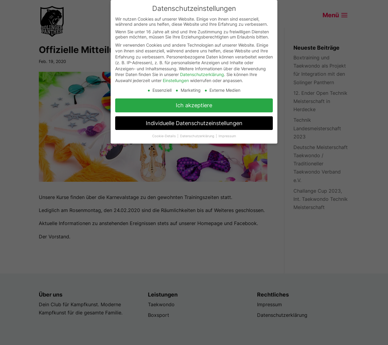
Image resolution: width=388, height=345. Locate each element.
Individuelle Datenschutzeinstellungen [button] (194, 123)
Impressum (227, 136)
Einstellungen (176, 80)
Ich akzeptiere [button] (194, 105)
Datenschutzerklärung (202, 74)
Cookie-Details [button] (164, 136)
